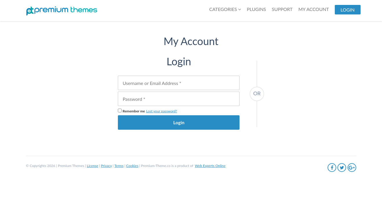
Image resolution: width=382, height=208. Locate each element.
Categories (225, 9)
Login (178, 122)
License (92, 166)
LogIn (348, 9)
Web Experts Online (210, 166)
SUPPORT (282, 9)
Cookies (132, 166)
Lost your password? (161, 111)
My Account (313, 9)
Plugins (256, 9)
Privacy (106, 166)
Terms (118, 166)
